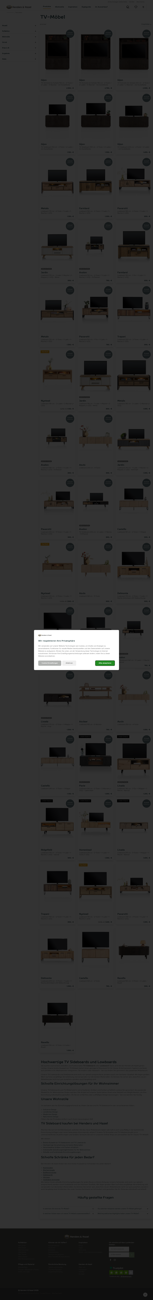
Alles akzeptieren (105, 663)
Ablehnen (69, 663)
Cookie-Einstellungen (50, 663)
